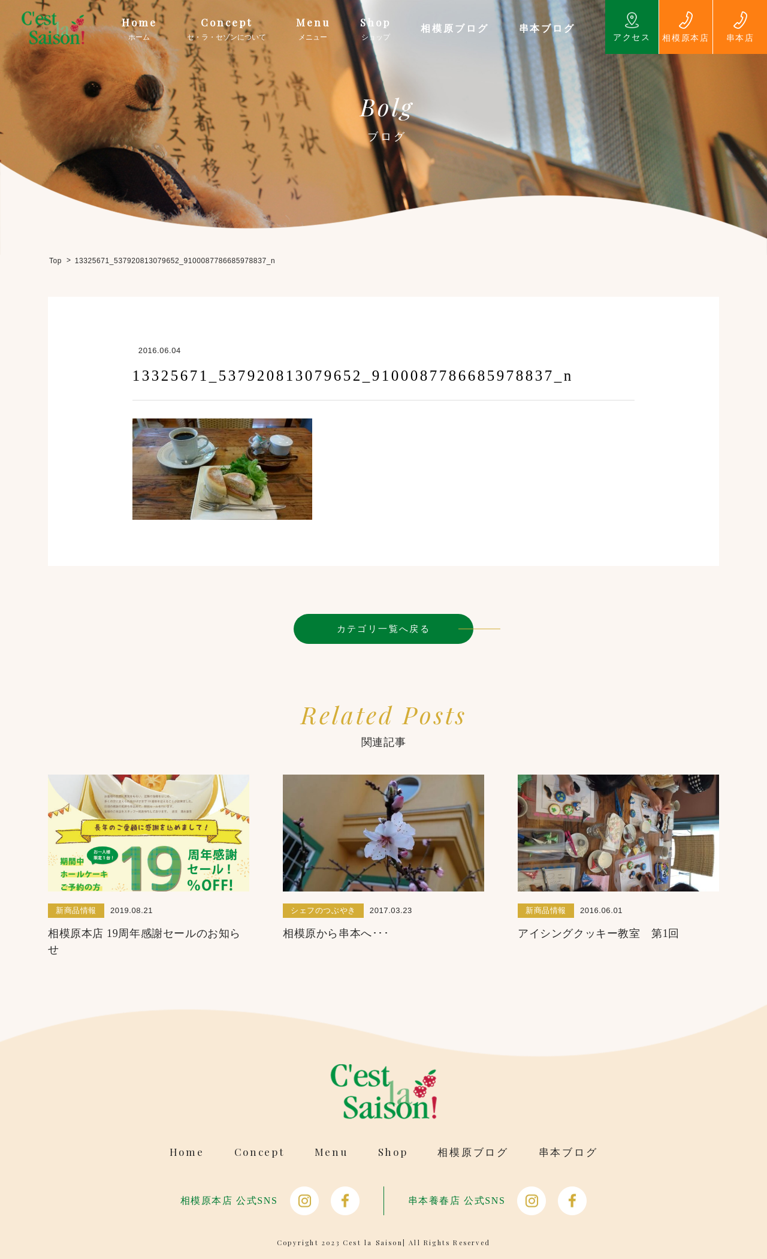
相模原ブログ (472, 1152)
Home (187, 1152)
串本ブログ (568, 1152)
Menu (331, 1152)
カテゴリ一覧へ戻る (384, 629)
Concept (259, 1152)
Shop (393, 1152)
